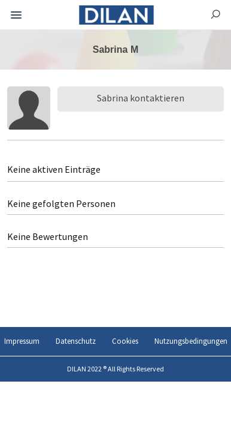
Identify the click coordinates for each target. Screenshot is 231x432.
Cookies (125, 341)
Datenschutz (76, 341)
